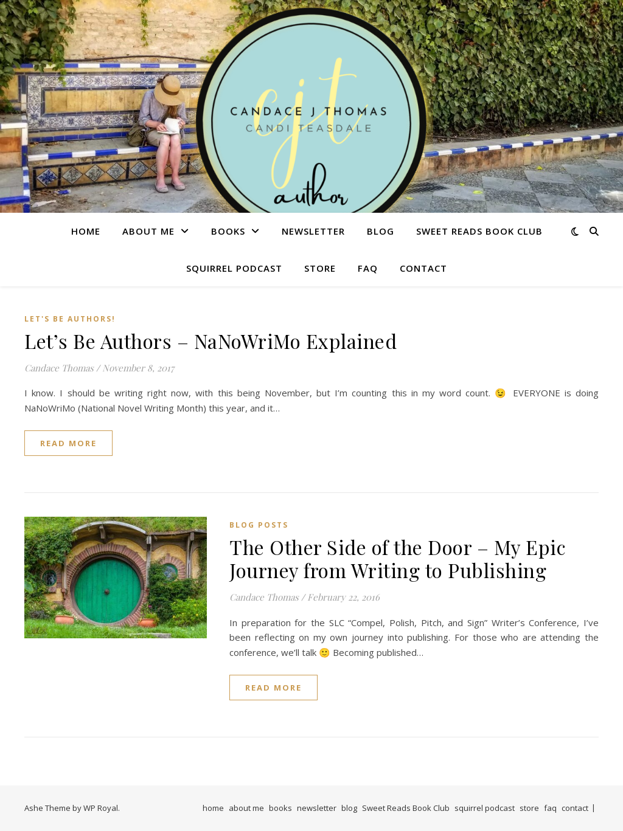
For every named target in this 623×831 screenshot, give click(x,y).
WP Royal (100, 807)
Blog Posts (258, 525)
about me (148, 231)
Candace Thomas (59, 368)
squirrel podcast (234, 268)
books (228, 231)
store (320, 268)
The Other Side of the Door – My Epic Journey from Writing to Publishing (397, 558)
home (85, 231)
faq (368, 268)
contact (423, 268)
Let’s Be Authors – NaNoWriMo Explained (210, 341)
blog (380, 231)
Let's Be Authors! (70, 319)
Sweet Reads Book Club (479, 231)
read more (68, 443)
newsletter (313, 231)
